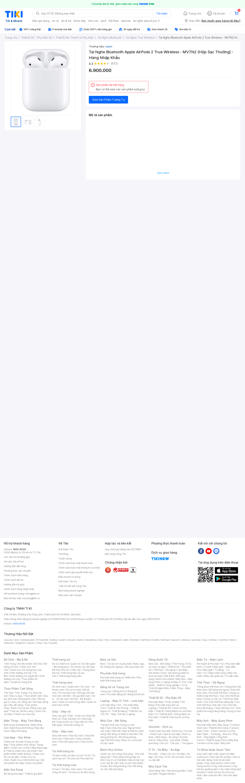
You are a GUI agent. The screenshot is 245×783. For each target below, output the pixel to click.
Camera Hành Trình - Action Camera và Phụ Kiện (218, 730)
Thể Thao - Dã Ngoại (211, 682)
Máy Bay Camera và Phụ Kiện (217, 742)
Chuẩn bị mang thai (21, 682)
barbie (53, 639)
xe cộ (55, 20)
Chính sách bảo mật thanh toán (75, 563)
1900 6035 (19, 623)
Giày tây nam (76, 735)
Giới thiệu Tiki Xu (67, 581)
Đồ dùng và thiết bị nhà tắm (123, 734)
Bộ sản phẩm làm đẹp (24, 761)
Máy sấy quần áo (213, 676)
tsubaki (53, 642)
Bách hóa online (165, 679)
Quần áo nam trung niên (72, 701)
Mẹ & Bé (169, 676)
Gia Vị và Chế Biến (117, 760)
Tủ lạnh (207, 666)
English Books (168, 773)
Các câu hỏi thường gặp (17, 557)
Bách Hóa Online (111, 749)
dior (17, 639)
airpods (126, 20)
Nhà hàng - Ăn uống (167, 737)
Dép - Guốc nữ (76, 715)
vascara (8, 639)
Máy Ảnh (225, 743)
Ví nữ (87, 755)
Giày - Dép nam (62, 731)
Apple (108, 46)
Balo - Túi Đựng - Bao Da (217, 734)
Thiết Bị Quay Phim (216, 740)
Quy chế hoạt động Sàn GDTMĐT (123, 549)
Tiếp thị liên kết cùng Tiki (72, 586)
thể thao (114, 20)
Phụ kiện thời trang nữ (112, 677)
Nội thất (116, 731)
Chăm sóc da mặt (13, 741)
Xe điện (181, 753)
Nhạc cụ (126, 740)
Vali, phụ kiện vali (134, 666)
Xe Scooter (178, 756)
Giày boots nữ (65, 721)
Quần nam (73, 686)
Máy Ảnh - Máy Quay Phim (214, 720)
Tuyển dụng (65, 558)
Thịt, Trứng (21, 692)
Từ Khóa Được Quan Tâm (213, 749)
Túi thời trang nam (64, 765)
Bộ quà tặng (116, 769)
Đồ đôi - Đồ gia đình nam (76, 695)
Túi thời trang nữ (63, 751)
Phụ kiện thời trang (112, 673)
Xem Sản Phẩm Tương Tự (108, 99)
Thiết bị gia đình (33, 773)
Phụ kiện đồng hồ (116, 694)
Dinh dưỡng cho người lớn (24, 676)
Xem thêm (163, 172)
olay (205, 639)
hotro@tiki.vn (32, 593)
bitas (232, 639)
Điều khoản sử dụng (69, 576)
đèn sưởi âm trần (212, 775)
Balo (102, 663)
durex (80, 639)
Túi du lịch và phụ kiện (119, 663)
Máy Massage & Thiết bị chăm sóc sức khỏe (25, 749)
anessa (186, 639)
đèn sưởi (213, 753)
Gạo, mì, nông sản (22, 701)
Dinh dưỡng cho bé (20, 672)
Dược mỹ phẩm (34, 763)
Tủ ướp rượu (231, 676)
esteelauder (28, 639)
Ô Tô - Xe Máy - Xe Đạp (164, 749)
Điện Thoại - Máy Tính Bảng (22, 720)
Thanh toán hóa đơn (160, 731)
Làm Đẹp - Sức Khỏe (17, 737)
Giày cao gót (59, 715)
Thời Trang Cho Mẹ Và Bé (18, 663)
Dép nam (69, 738)
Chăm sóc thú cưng (111, 753)
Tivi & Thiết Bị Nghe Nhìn (168, 687)
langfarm (20, 642)
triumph (135, 639)
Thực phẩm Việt (32, 695)
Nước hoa (16, 760)
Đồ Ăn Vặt (112, 763)
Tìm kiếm (161, 13)
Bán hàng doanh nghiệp (71, 590)
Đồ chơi (38, 663)
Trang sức (105, 691)
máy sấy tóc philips (220, 756)
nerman (165, 639)
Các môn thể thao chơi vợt (218, 703)
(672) (114, 63)
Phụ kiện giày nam (69, 741)
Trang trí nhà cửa (109, 724)
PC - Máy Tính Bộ (115, 714)
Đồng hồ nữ (119, 691)
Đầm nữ (64, 663)
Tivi (205, 672)
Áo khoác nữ (78, 666)
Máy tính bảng (19, 731)
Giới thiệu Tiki (65, 549)
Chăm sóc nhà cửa (24, 714)
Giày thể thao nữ (224, 708)
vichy (39, 642)
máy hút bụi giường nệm (217, 768)
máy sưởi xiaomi (222, 766)
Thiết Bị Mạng (119, 711)
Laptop (131, 714)
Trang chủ (194, 13)
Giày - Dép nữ (61, 711)
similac (213, 639)
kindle (155, 639)
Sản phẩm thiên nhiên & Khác (23, 752)
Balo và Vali (108, 659)
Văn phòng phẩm (176, 770)
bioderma (91, 639)
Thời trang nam (62, 682)
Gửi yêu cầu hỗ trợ (14, 561)
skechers (116, 639)
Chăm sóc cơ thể (20, 747)
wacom (176, 639)
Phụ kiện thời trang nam (120, 679)
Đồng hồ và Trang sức (114, 687)
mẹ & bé (66, 20)
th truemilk (42, 639)
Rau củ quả (16, 695)
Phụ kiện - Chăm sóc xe (162, 753)
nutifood (145, 639)
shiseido (9, 642)
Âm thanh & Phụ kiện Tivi (210, 663)
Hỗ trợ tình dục (31, 760)
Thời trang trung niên (70, 676)
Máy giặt (207, 669)
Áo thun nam (59, 686)
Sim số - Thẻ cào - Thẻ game (176, 743)
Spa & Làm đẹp (172, 734)
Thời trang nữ (61, 659)
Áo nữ (55, 663)
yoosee (196, 639)
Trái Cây (8, 692)
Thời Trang (178, 663)
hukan (30, 642)
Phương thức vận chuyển (17, 570)
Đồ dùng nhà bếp (13, 773)
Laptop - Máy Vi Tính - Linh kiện (122, 700)
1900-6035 (19, 549)
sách (103, 20)
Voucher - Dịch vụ (160, 726)
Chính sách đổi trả (13, 579)
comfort (223, 639)
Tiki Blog (63, 553)
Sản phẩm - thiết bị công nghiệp (170, 684)
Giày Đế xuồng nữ (73, 724)
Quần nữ (75, 663)
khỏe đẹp (80, 20)
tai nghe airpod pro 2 (146, 20)
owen (62, 639)
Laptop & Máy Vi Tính (174, 682)
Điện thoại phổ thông (21, 727)
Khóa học (177, 731)
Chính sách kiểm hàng (16, 575)
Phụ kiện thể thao (218, 692)
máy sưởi (202, 753)
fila (45, 642)
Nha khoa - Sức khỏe (168, 740)
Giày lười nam (59, 735)
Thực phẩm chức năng (22, 744)
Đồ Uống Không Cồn (120, 766)
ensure (71, 639)
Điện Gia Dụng (13, 769)
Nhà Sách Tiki (158, 766)
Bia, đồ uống (16, 705)
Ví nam (56, 769)
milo (107, 639)
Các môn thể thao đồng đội (219, 701)
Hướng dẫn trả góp (14, 584)
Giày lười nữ (80, 721)
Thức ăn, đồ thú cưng (21, 711)
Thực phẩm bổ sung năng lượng (219, 710)
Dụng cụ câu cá (212, 698)
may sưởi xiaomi (214, 763)
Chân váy (75, 669)
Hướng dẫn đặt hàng (15, 566)
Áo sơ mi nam (73, 689)
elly (101, 639)
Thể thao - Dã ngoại (164, 669)
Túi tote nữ (72, 758)
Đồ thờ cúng (113, 740)
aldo (126, 639)
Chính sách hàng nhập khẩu (19, 589)
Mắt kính (130, 677)
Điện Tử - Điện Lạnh (210, 659)
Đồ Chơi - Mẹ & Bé (16, 659)
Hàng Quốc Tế (158, 659)
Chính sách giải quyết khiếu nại (75, 572)
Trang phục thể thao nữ (209, 686)
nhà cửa (93, 20)
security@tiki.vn (31, 598)
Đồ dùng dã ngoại (219, 689)
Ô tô (167, 756)
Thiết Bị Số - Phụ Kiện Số (165, 697)
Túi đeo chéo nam (71, 769)
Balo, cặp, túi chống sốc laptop (122, 665)
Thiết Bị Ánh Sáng (218, 727)
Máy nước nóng (217, 672)
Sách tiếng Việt (157, 770)
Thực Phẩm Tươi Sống (18, 688)
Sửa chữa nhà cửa (116, 727)
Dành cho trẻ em (20, 708)
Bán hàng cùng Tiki (115, 553)
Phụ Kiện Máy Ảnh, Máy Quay (213, 724)
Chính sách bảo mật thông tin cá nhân (79, 567)
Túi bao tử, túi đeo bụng (81, 772)
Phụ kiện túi (86, 758)
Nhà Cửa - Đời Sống (113, 720)
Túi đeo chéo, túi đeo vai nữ (67, 755)
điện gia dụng (40, 20)
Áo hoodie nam (67, 692)
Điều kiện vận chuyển (70, 595)
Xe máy (159, 756)
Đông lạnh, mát (27, 698)
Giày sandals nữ (71, 718)
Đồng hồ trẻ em (136, 694)
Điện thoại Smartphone (16, 724)
